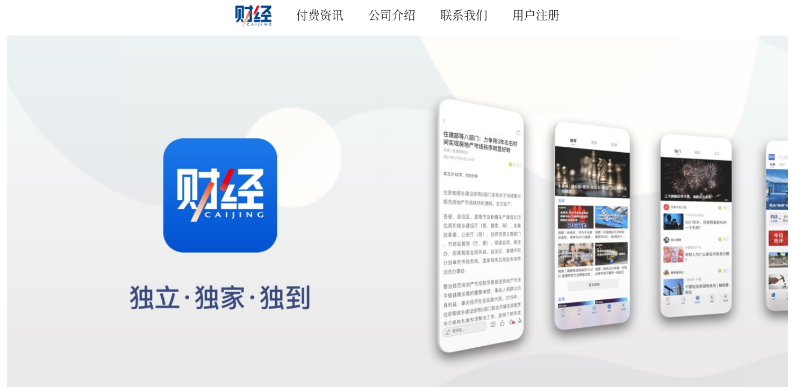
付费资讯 (319, 14)
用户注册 (536, 14)
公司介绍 (392, 14)
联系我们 (464, 14)
